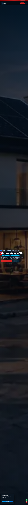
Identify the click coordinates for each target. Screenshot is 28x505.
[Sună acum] (27, 502)
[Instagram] (1, 252)
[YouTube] (1, 254)
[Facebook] (1, 250)
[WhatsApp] (27, 500)
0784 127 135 (23, 0)
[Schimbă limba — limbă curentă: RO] (18, 3)
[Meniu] (26, 3)
